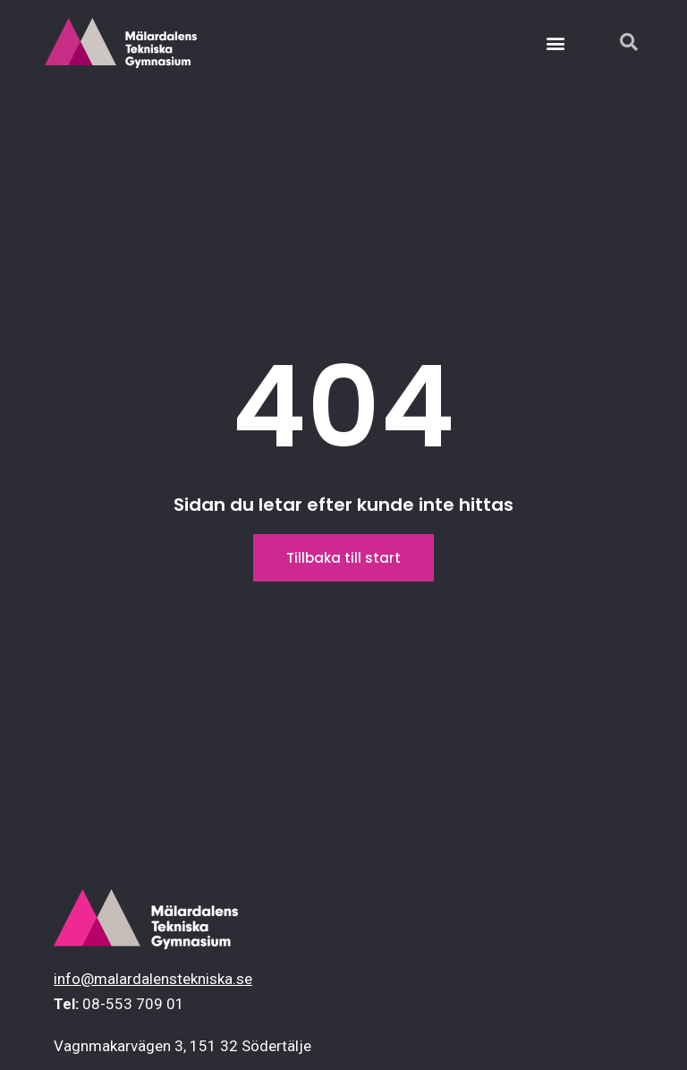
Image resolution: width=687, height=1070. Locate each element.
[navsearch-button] (620, 43)
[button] (556, 43)
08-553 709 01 (133, 1004)
